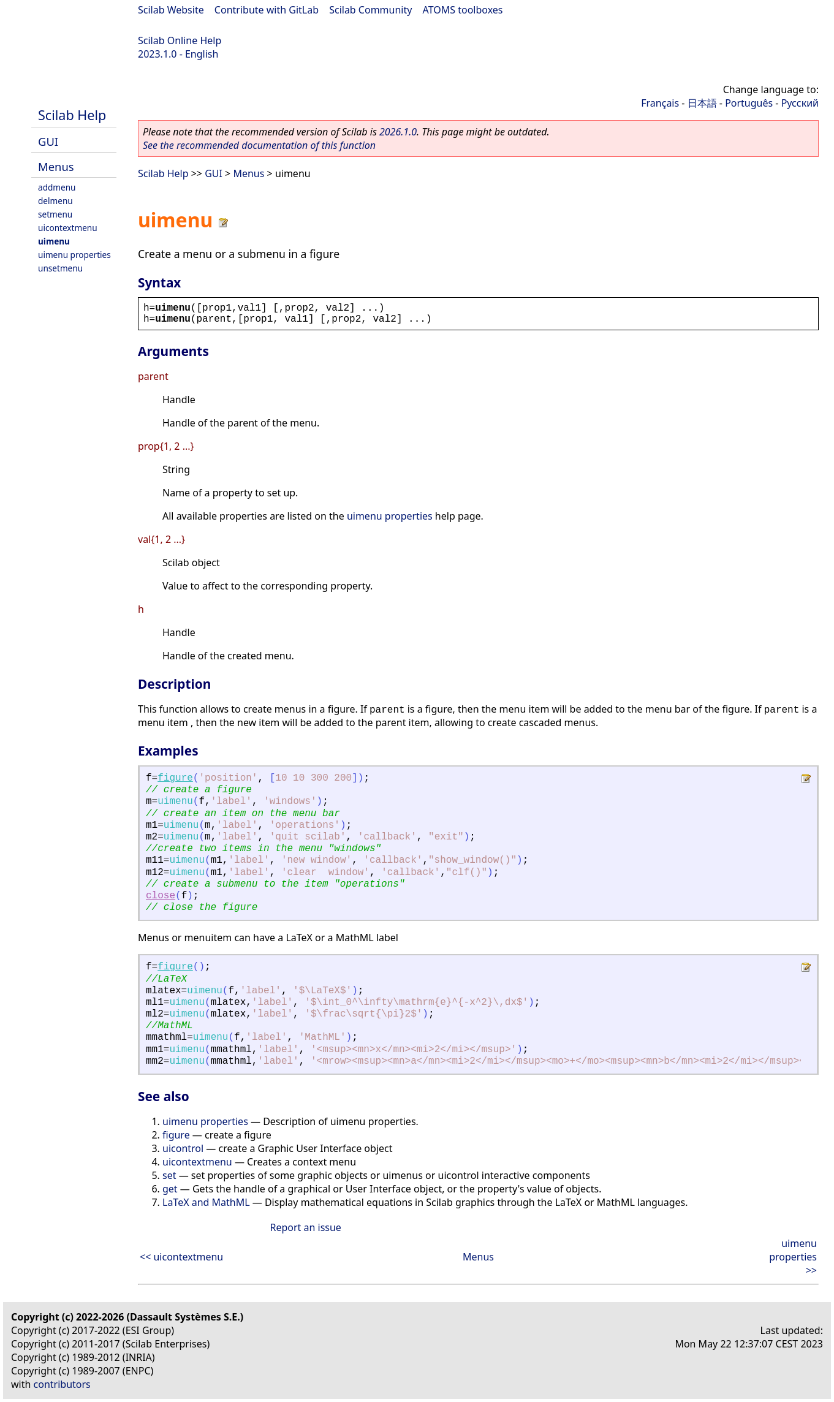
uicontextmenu (67, 227)
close (160, 895)
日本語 (702, 103)
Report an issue (305, 1227)
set (169, 1175)
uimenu (54, 241)
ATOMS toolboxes (463, 10)
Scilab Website (171, 10)
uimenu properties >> (793, 1257)
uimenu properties (74, 254)
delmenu (55, 201)
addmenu (57, 187)
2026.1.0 (398, 131)
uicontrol (182, 1148)
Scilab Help (72, 115)
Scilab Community (370, 10)
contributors (62, 1384)
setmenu (55, 214)
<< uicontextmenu (181, 1257)
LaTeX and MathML (206, 1202)
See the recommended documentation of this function (259, 145)
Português (749, 103)
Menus (56, 166)
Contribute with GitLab (266, 10)
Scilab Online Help (179, 40)
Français (660, 103)
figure (175, 778)
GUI (48, 141)
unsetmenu (60, 268)
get (170, 1188)
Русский (800, 103)
